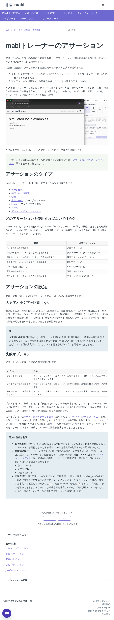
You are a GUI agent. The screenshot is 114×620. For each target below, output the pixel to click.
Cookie (15, 204)
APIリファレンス (29, 18)
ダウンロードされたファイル (26, 211)
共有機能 (36, 30)
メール (14, 207)
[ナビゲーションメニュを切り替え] (103, 5)
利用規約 (106, 603)
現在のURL (17, 200)
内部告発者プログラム (99, 610)
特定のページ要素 (20, 193)
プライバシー (104, 607)
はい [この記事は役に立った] (49, 518)
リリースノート (50, 18)
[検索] (87, 30)
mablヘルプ (10, 30)
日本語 (106, 614)
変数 (13, 196)
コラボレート (9, 18)
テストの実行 (50, 12)
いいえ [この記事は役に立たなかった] (64, 518)
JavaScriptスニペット (17, 570)
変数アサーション (15, 553)
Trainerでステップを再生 (85, 416)
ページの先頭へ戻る (18, 534)
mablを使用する (11, 12)
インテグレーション (87, 12)
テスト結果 (67, 12)
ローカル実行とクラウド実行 (38, 416)
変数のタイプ (12, 559)
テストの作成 (31, 12)
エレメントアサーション (18, 548)
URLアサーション (15, 564)
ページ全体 (17, 189)
